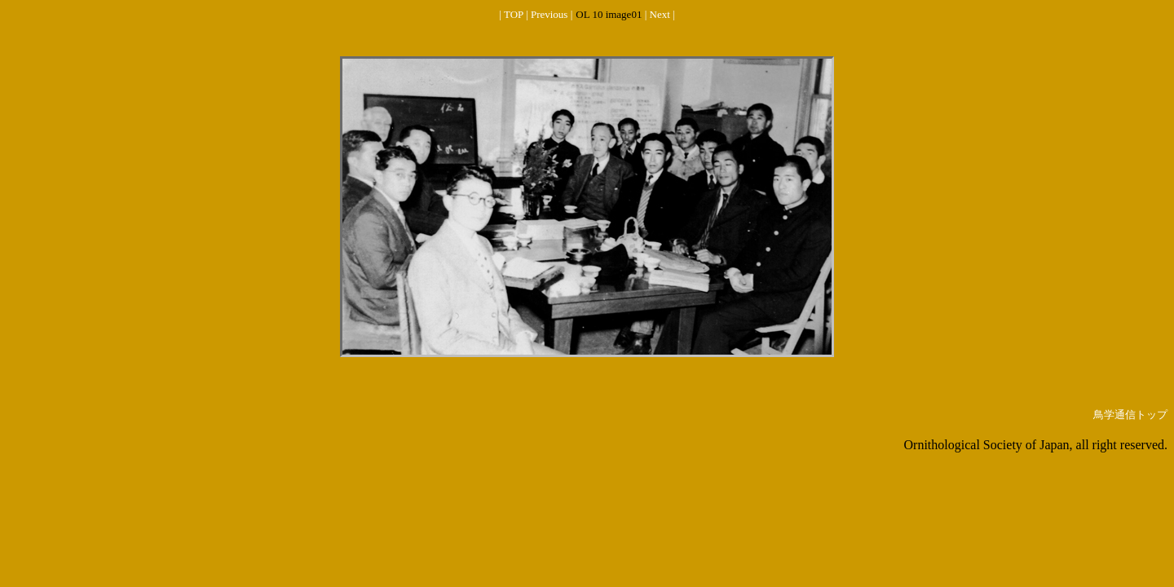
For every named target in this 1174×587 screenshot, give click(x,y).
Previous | (551, 14)
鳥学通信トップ (1130, 414)
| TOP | (515, 14)
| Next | (660, 14)
